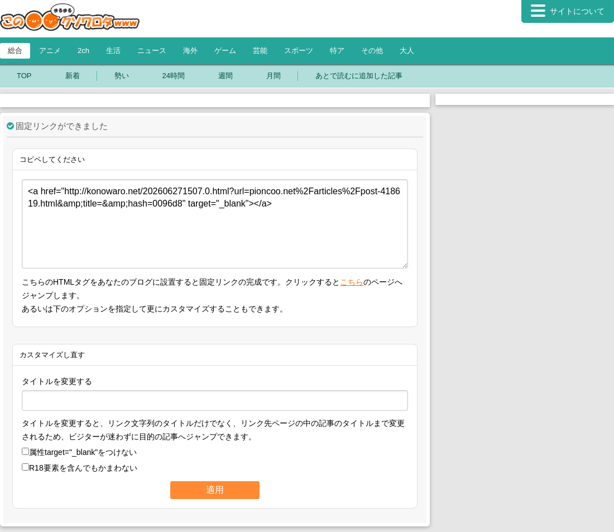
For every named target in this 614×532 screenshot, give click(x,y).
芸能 (260, 50)
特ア (337, 50)
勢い (121, 75)
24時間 (173, 75)
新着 (72, 75)
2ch (83, 50)
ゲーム (225, 50)
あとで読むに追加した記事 (358, 75)
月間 (273, 75)
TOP (24, 75)
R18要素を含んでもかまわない (79, 467)
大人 (407, 50)
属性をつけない (79, 452)
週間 (225, 75)
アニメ (50, 50)
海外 (190, 50)
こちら (351, 281)
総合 (15, 50)
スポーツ (298, 50)
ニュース (151, 50)
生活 (113, 50)
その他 (372, 50)
